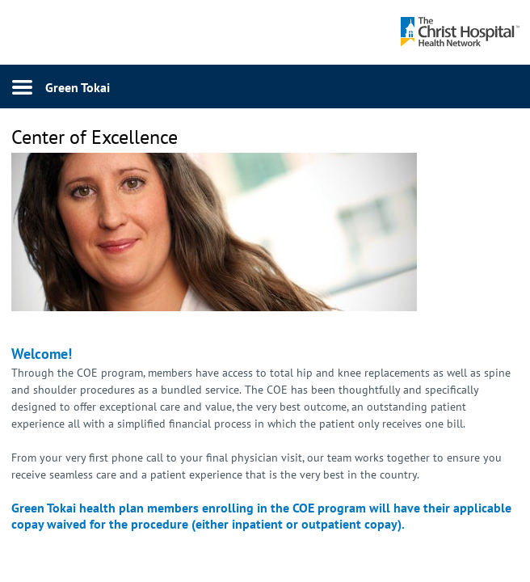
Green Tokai (77, 87)
